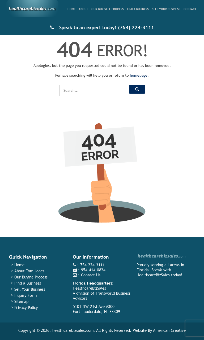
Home (19, 265)
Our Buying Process (31, 277)
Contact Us (90, 275)
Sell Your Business (29, 289)
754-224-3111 (92, 265)
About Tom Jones (29, 271)
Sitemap (21, 301)
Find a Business (27, 283)
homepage (138, 75)
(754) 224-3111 (136, 27)
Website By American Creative (159, 330)
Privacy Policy (26, 307)
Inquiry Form (25, 295)
